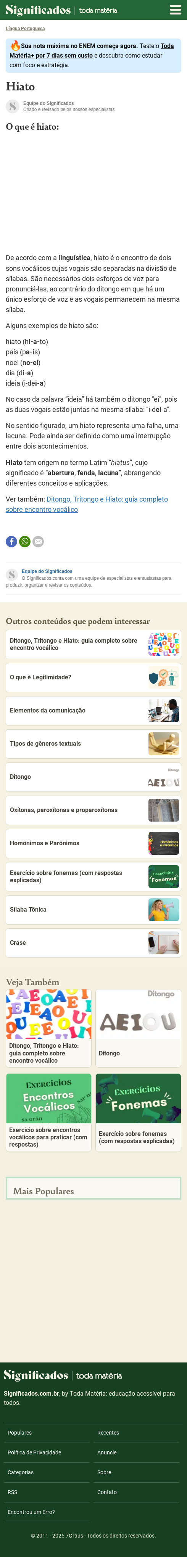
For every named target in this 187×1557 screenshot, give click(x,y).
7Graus (74, 1536)
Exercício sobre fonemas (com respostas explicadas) (94, 876)
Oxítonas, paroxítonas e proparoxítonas (94, 810)
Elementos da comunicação (94, 710)
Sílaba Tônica (94, 909)
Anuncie (106, 1452)
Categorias (21, 1472)
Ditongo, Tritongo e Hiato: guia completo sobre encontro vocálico (94, 644)
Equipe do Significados (47, 571)
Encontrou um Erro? (31, 1512)
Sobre (104, 1472)
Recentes (108, 1433)
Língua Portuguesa (25, 28)
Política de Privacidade (34, 1452)
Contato (107, 1492)
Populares (20, 1433)
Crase (94, 942)
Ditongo (94, 777)
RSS (12, 1492)
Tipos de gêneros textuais (94, 743)
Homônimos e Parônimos (94, 843)
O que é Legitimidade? (94, 677)
